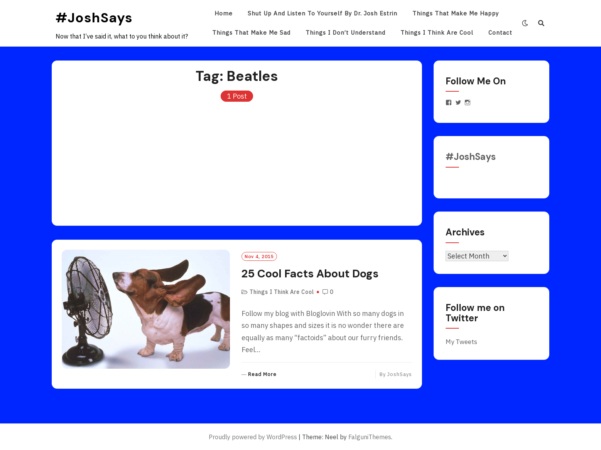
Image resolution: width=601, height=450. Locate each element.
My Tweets (461, 342)
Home (223, 13)
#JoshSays (94, 18)
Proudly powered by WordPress (253, 437)
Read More (262, 374)
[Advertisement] (237, 160)
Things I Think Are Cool (436, 32)
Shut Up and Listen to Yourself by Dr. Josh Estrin (322, 13)
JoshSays (399, 374)
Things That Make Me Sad (251, 32)
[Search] (541, 23)
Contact (500, 32)
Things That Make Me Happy (455, 13)
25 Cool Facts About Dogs (309, 273)
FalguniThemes (369, 437)
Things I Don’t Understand (345, 32)
